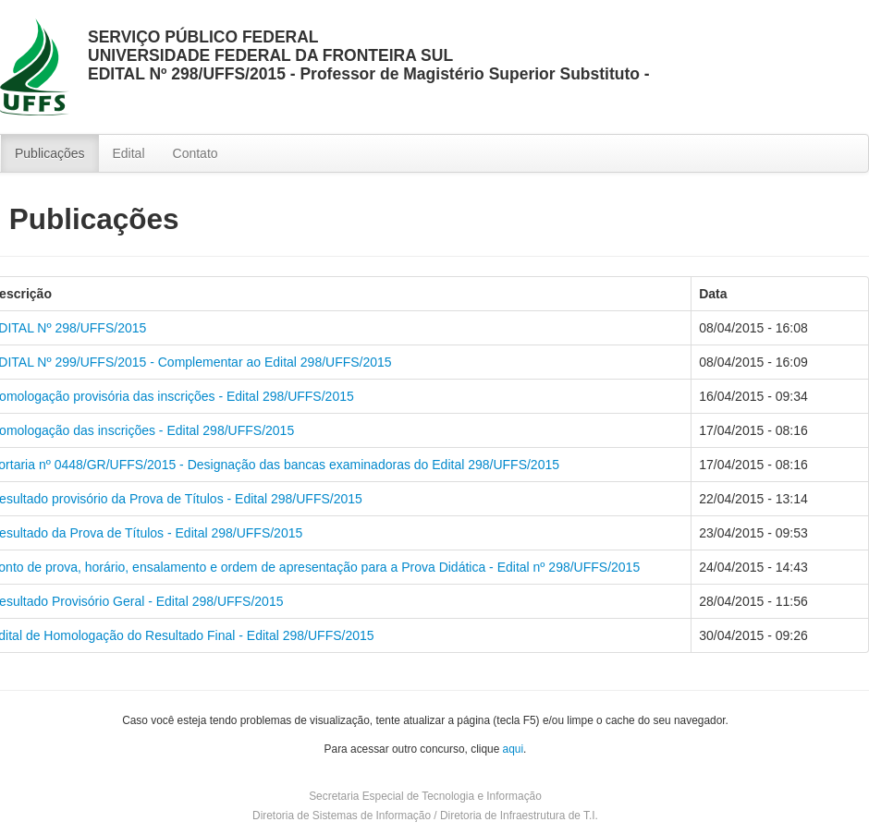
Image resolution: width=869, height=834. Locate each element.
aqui (513, 749)
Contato (195, 153)
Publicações (50, 153)
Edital (129, 153)
